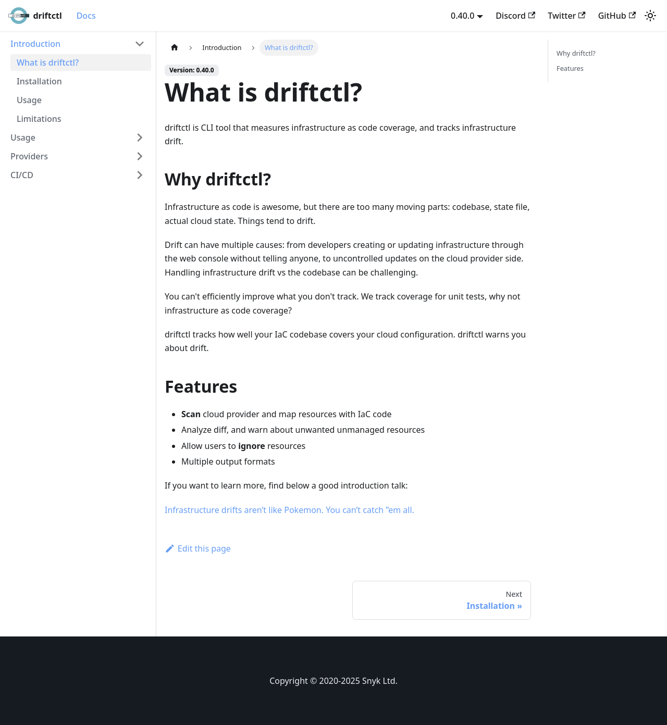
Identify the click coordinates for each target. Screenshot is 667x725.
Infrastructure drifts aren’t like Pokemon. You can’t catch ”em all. (289, 510)
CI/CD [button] (21, 175)
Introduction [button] (35, 43)
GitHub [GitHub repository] (617, 15)
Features (570, 68)
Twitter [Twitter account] (566, 15)
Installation (39, 81)
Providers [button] (29, 156)
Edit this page (198, 548)
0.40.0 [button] (462, 15)
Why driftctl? (576, 53)
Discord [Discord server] (515, 15)
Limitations (39, 118)
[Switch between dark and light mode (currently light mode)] (650, 15)
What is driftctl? (48, 62)
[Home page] (174, 48)
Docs (86, 15)
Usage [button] (22, 137)
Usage (29, 100)
